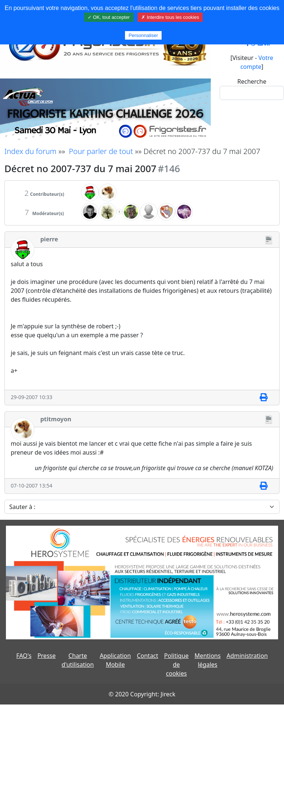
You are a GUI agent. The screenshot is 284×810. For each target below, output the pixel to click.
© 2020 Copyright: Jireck (142, 694)
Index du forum (30, 151)
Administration (247, 656)
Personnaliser (143, 35)
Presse (46, 656)
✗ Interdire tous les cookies (170, 17)
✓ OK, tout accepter (109, 17)
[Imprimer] (263, 398)
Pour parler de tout (101, 151)
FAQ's (23, 656)
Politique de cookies (176, 664)
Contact (147, 656)
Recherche (251, 81)
